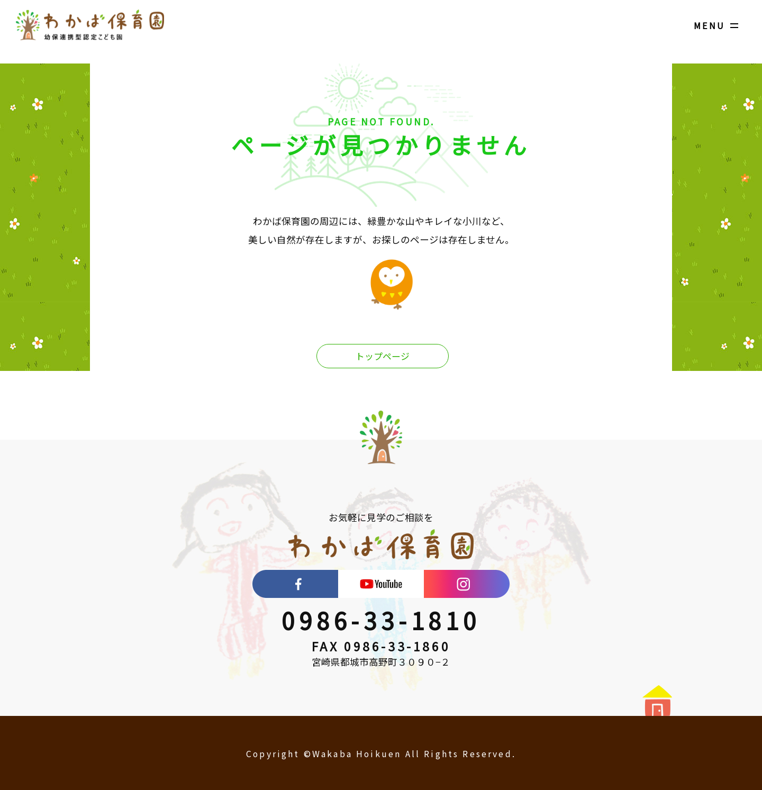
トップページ (382, 356)
